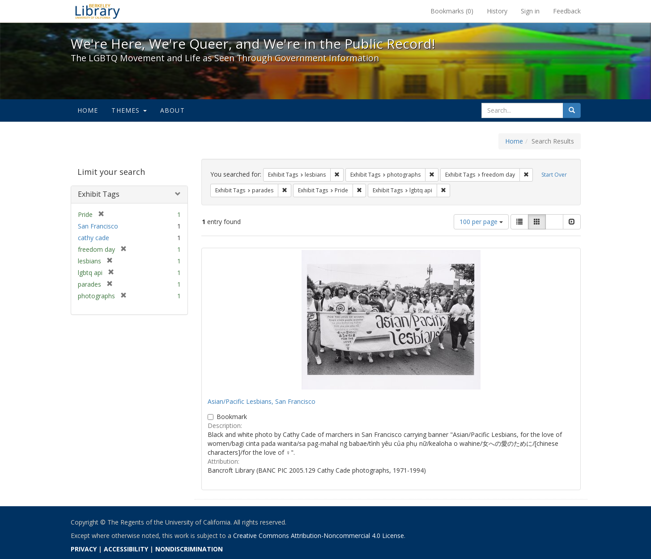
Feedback (567, 11)
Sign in (530, 11)
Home (87, 110)
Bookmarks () (451, 11)
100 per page (481, 221)
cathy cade (93, 237)
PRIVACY (84, 549)
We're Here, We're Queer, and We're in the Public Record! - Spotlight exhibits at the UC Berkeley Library (97, 11)
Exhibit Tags (98, 194)
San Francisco (98, 226)
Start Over (554, 174)
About (172, 110)
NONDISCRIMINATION (189, 549)
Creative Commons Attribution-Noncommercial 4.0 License (318, 535)
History (497, 11)
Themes (128, 110)
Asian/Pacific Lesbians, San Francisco (261, 401)
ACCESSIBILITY (126, 549)
